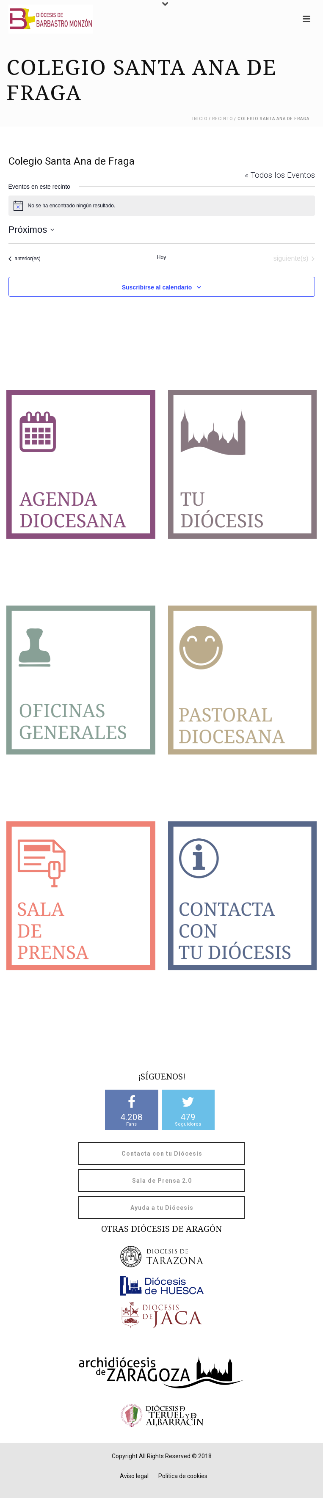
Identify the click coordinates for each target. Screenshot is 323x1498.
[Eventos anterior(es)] (24, 258)
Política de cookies (182, 1476)
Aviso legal (134, 1476)
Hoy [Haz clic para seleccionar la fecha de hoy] (161, 257)
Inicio (199, 118)
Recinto (222, 118)
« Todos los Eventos (280, 175)
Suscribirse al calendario (157, 287)
